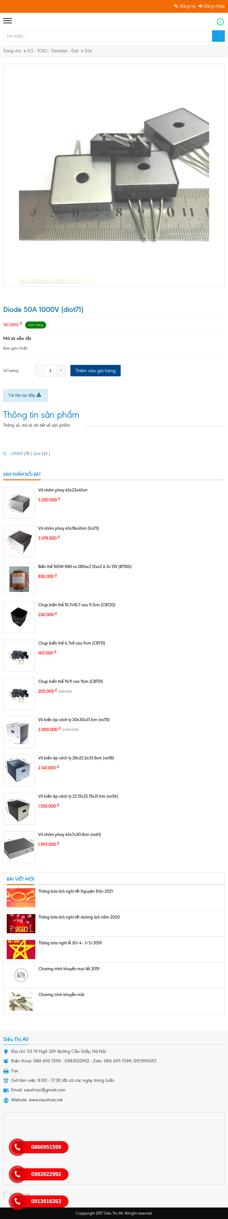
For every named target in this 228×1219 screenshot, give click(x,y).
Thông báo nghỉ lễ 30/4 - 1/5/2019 (70, 942)
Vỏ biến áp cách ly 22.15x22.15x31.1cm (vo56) (78, 796)
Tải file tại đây (24, 395)
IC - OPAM (17, 453)
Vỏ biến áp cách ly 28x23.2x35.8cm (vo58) (76, 757)
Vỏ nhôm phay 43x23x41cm (63, 489)
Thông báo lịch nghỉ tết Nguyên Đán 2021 (76, 891)
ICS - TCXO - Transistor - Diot (52, 50)
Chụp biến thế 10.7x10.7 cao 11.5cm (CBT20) (76, 604)
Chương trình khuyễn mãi (61, 994)
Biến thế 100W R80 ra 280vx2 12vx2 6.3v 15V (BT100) (85, 566)
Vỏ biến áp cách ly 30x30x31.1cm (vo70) (74, 719)
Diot (88, 50)
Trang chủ (12, 50)
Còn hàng (35, 325)
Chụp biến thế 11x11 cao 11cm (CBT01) (70, 681)
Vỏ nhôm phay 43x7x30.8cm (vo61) (69, 834)
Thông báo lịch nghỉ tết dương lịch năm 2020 (79, 917)
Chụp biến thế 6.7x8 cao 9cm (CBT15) (71, 643)
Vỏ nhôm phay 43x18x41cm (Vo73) (68, 528)
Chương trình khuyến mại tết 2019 (69, 968)
